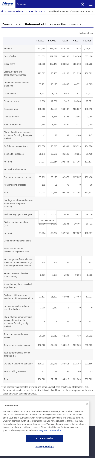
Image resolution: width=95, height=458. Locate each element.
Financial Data (35, 11)
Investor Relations (16, 11)
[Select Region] (82, 4)
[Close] (87, 410)
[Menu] (91, 4)
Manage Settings (44, 453)
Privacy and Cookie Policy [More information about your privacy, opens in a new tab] (49, 437)
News (4, 402)
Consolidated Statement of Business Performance (69, 11)
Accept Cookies (44, 445)
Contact (52, 402)
